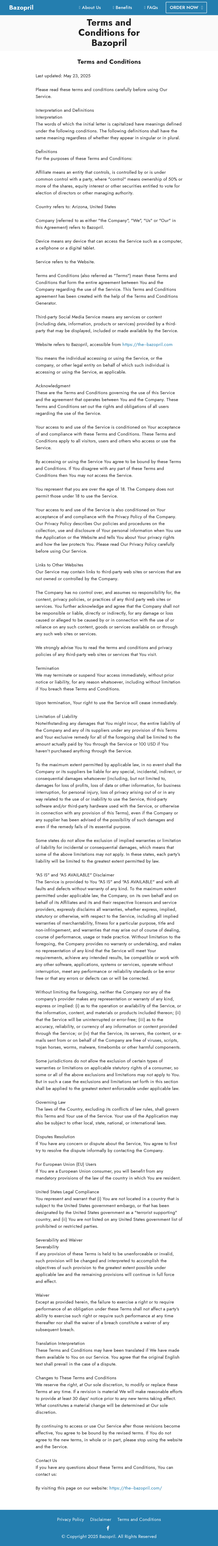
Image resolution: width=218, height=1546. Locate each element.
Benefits (122, 7)
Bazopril (21, 7)
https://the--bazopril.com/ (135, 1488)
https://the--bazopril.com (147, 344)
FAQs (151, 7)
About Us (90, 7)
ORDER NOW (186, 7)
